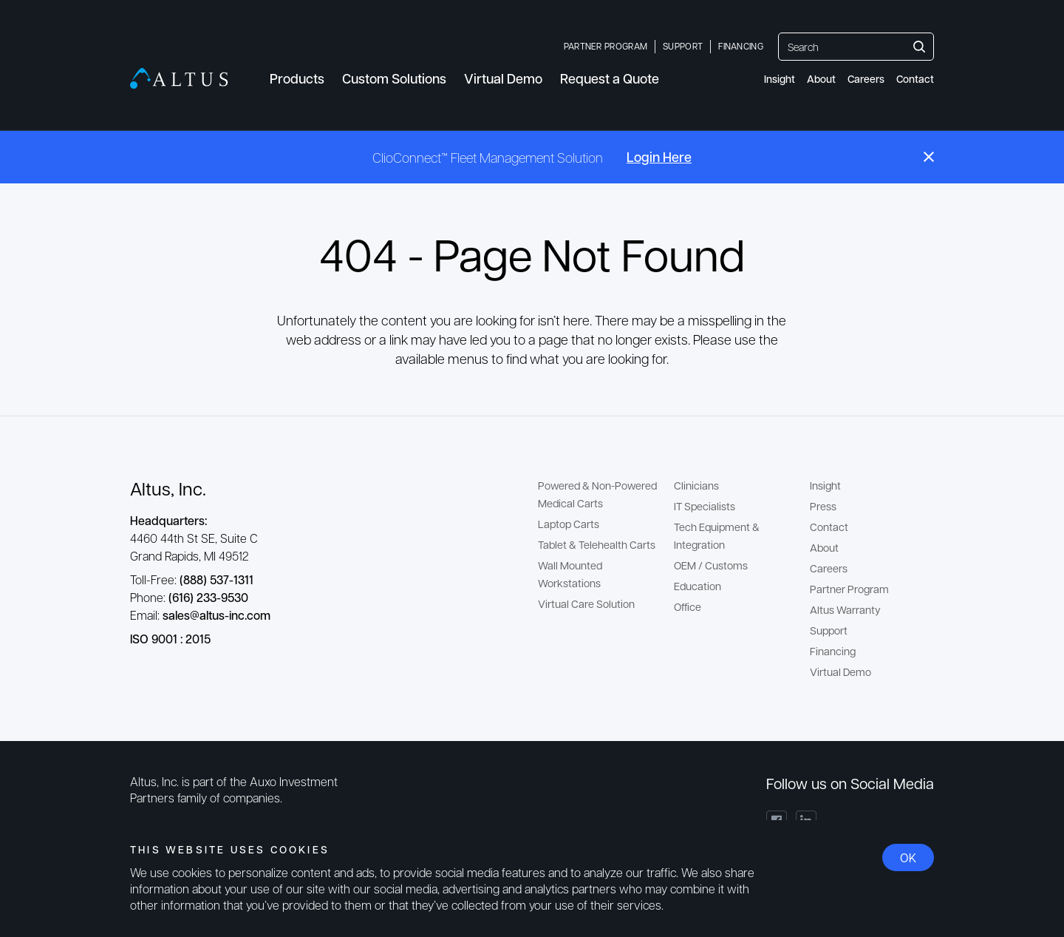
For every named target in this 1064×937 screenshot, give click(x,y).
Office (687, 606)
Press (823, 506)
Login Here (659, 157)
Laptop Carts (568, 523)
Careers (866, 79)
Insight (779, 79)
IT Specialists (704, 506)
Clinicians (696, 485)
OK (908, 857)
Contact (915, 79)
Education (697, 585)
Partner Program (606, 46)
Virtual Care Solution (586, 603)
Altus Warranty (845, 609)
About (821, 79)
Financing (740, 46)
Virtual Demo (840, 671)
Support (683, 46)
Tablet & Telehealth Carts (596, 544)
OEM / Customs (711, 565)
